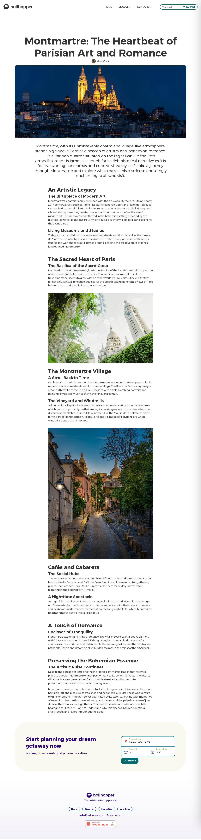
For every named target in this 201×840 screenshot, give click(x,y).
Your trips (126, 809)
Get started (133, 761)
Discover (124, 7)
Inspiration (144, 7)
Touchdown (162, 749)
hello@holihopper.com (91, 816)
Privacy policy (114, 816)
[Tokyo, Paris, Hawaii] (148, 741)
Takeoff (133, 749)
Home (108, 7)
